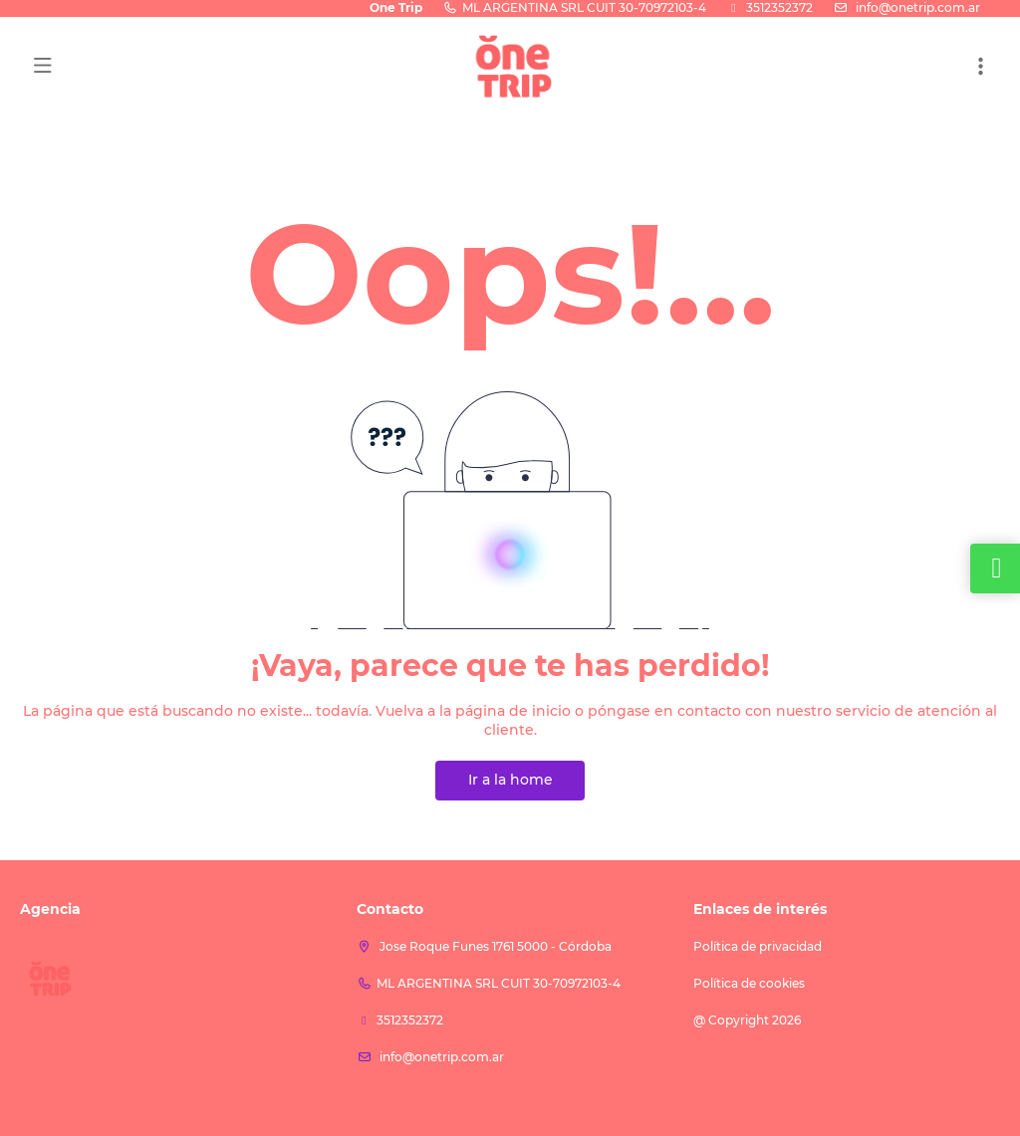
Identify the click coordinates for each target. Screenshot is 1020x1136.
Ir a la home (510, 780)
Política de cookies (749, 983)
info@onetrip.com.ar (916, 7)
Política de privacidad (757, 946)
